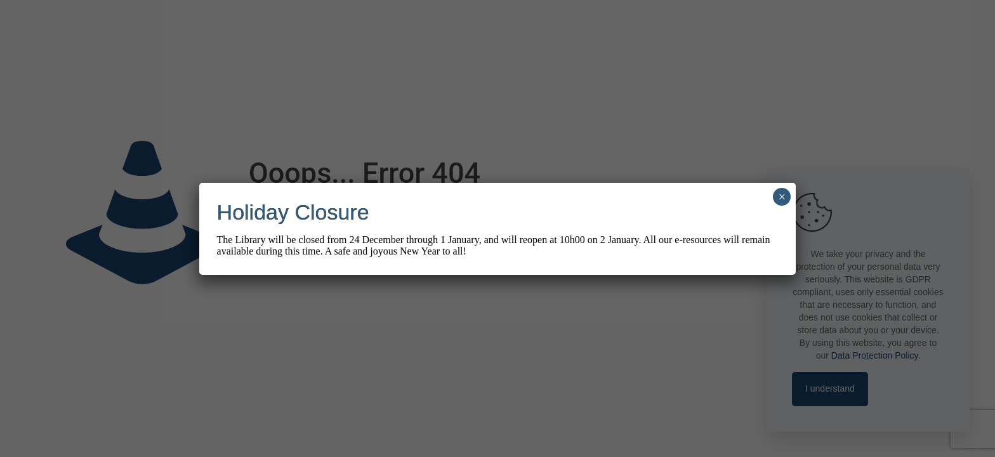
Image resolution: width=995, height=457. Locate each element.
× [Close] (782, 197)
